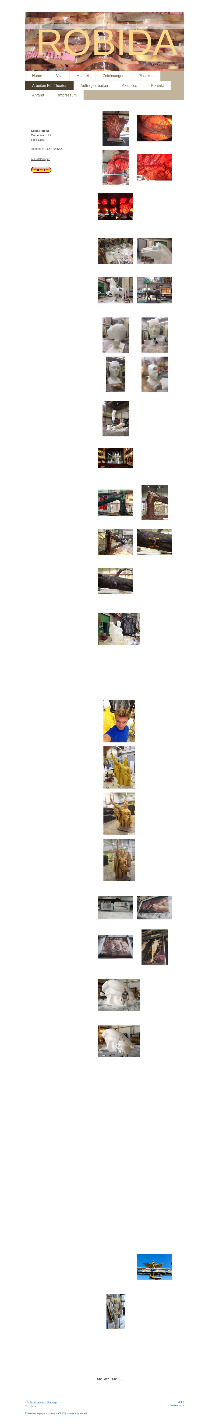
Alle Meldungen (40, 159)
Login (181, 1401)
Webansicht (177, 1405)
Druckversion (35, 1402)
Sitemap (52, 1402)
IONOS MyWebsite (68, 1413)
